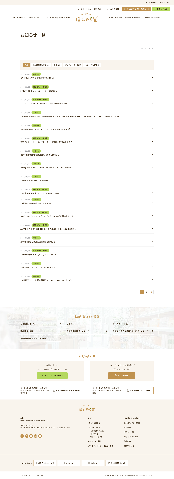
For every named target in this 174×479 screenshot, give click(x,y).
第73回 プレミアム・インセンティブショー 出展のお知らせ (43, 101)
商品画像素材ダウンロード (78, 331)
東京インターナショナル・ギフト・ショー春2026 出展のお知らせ (46, 140)
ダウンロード (123, 375)
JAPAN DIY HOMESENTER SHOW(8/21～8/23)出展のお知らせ (48, 226)
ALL (26, 65)
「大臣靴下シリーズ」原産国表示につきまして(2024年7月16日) (46, 278)
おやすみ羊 (94, 434)
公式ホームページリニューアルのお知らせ (37, 265)
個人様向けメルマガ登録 (140, 390)
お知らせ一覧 (129, 432)
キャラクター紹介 (115, 17)
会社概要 (80, 9)
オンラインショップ (46, 463)
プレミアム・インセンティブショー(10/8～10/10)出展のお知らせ (46, 214)
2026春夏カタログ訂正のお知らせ (34, 178)
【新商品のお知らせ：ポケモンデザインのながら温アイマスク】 (45, 127)
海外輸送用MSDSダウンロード (33, 338)
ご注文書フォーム (27, 323)
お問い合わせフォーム (54, 375)
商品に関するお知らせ (41, 65)
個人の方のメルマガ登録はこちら (158, 2)
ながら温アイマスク (97, 431)
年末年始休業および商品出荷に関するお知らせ (39, 152)
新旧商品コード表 (120, 323)
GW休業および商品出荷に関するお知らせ (37, 76)
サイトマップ (39, 475)
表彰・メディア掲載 (92, 65)
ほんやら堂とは (19, 17)
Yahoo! (94, 463)
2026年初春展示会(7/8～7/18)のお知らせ (38, 252)
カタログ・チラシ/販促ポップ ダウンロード (130, 331)
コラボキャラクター (97, 437)
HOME (91, 418)
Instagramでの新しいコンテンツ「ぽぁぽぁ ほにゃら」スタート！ (46, 165)
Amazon (70, 463)
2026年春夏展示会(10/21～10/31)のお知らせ (40, 191)
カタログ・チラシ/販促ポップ (138, 9)
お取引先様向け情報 (132, 17)
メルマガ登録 (114, 9)
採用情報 (97, 9)
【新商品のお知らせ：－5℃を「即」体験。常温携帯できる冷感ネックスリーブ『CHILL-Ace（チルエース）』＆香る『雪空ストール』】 (72, 114)
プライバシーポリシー (27, 475)
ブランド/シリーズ (34, 17)
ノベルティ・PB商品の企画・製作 (57, 17)
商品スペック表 (26, 331)
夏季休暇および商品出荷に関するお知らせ (37, 239)
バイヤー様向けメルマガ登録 (68, 390)
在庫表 (69, 323)
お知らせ (89, 9)
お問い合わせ (162, 9)
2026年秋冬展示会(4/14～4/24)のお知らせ (38, 88)
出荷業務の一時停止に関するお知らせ (36, 201)
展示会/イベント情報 (152, 17)
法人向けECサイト (118, 463)
